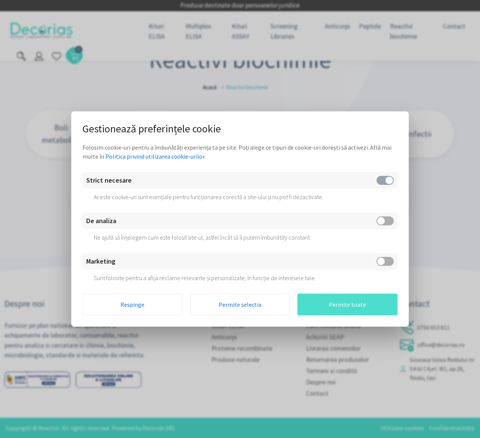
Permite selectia (240, 304)
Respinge (132, 304)
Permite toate (347, 304)
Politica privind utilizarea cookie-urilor (154, 156)
